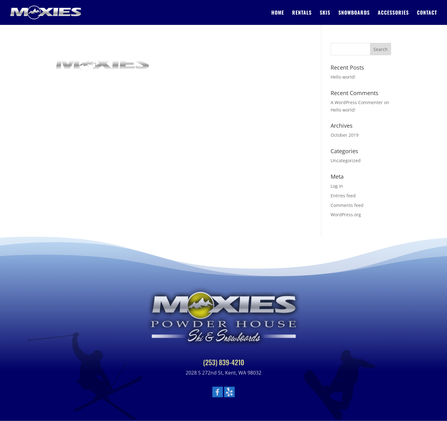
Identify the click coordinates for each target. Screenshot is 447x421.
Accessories (393, 13)
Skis (325, 13)
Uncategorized (346, 160)
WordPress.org (346, 214)
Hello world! (343, 77)
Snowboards (354, 13)
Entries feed (343, 196)
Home (277, 13)
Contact (427, 13)
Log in (337, 186)
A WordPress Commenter (357, 102)
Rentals (302, 13)
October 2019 (345, 135)
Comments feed (347, 205)
